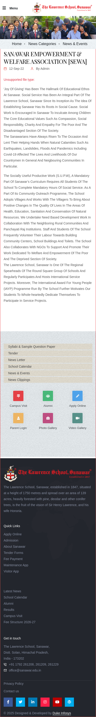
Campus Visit (13, 616)
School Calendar (20, 366)
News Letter (16, 360)
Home (17, 44)
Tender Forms (13, 553)
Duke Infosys (62, 713)
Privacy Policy (13, 683)
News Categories (42, 44)
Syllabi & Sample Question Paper (31, 346)
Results (9, 610)
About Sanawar (14, 546)
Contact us (11, 691)
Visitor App (11, 571)
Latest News (12, 591)
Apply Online (13, 534)
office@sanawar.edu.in (25, 670)
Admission (11, 540)
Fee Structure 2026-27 (19, 622)
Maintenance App (16, 565)
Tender (13, 353)
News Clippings (19, 380)
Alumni (8, 603)
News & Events (19, 373)
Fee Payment (13, 559)
